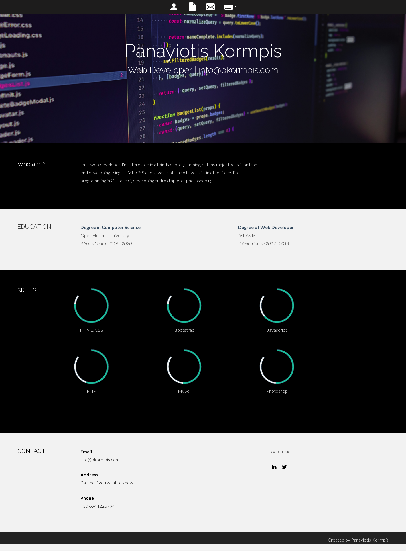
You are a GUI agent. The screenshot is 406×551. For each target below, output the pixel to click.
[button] (230, 7)
